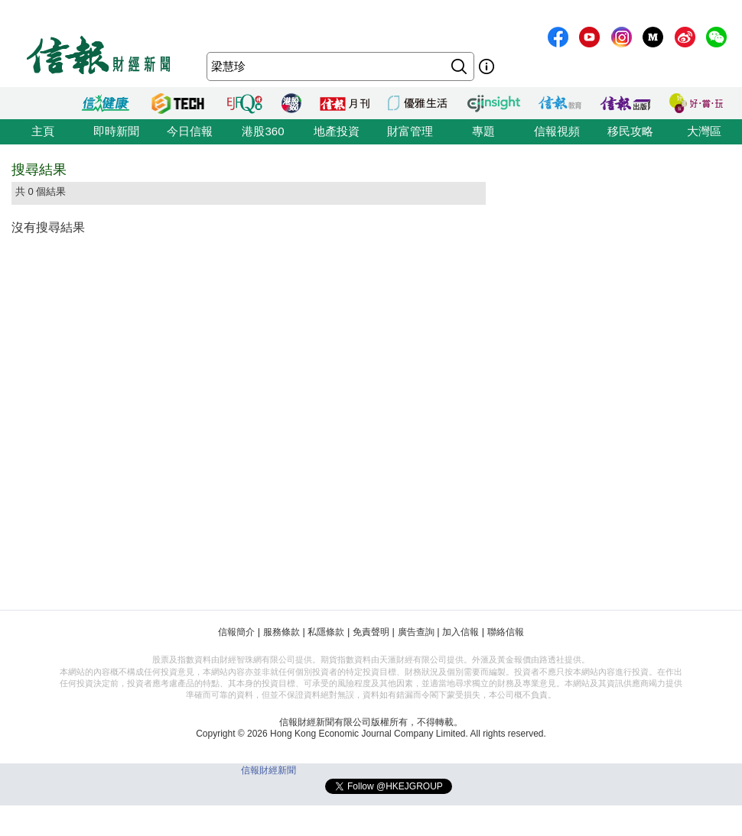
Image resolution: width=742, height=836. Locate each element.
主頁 (42, 131)
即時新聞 (116, 131)
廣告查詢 (416, 632)
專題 (483, 131)
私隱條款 (326, 632)
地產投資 (337, 131)
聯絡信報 (505, 632)
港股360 (263, 131)
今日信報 (190, 131)
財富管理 (410, 131)
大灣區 (704, 131)
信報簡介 (236, 632)
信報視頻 (557, 131)
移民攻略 (630, 131)
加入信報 (460, 632)
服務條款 (281, 632)
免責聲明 (371, 632)
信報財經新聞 (268, 770)
